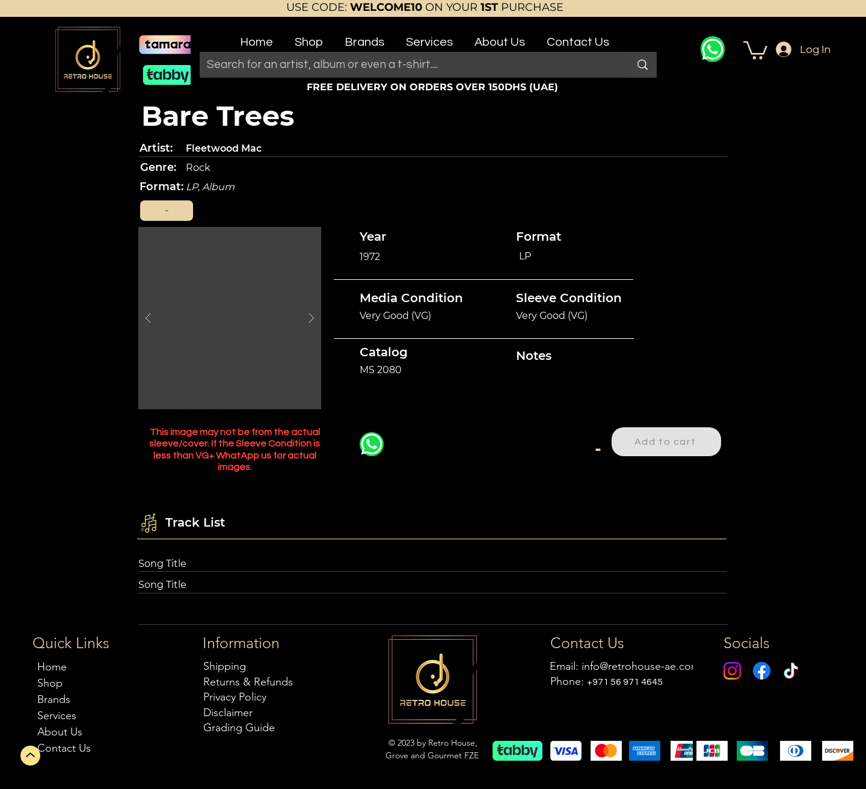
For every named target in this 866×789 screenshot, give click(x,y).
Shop (50, 683)
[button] (309, 37)
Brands (53, 699)
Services (56, 715)
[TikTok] (791, 670)
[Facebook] (761, 670)
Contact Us (64, 748)
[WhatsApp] (713, 49)
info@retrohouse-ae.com (641, 666)
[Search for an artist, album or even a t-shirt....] (405, 65)
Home (52, 666)
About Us (59, 731)
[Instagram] (732, 670)
